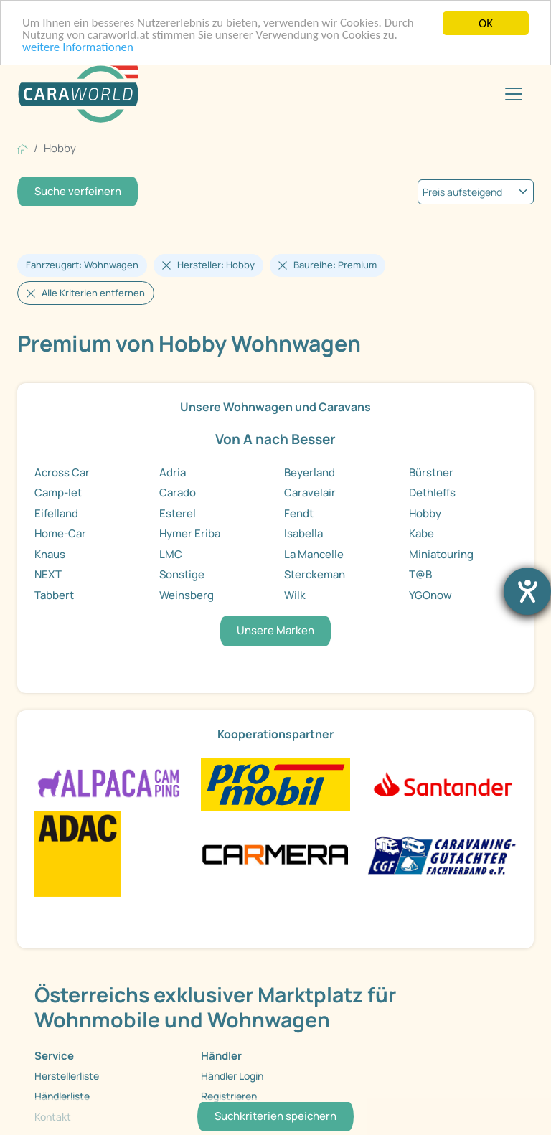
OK (486, 23)
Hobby (425, 513)
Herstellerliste (66, 1076)
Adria (172, 472)
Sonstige (181, 574)
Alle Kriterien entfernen (93, 292)
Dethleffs (432, 492)
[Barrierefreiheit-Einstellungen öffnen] (527, 591)
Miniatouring (441, 554)
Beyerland (309, 472)
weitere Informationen (78, 48)
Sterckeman (314, 574)
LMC (170, 554)
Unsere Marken (275, 630)
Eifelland (56, 513)
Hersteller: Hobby (216, 264)
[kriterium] (476, 191)
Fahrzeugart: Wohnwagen (82, 264)
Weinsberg (186, 595)
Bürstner (431, 472)
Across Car (62, 472)
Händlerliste (62, 1096)
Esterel (177, 513)
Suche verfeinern (77, 191)
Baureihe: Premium (335, 264)
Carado (177, 492)
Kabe (421, 533)
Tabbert (54, 595)
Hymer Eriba (189, 533)
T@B (420, 574)
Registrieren (229, 1096)
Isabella (303, 533)
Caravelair (310, 492)
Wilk (295, 595)
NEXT (48, 574)
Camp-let (58, 492)
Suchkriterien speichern (275, 1116)
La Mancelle (314, 554)
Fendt (299, 513)
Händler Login (232, 1076)
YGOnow (430, 595)
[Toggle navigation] (514, 94)
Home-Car (60, 533)
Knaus (49, 554)
